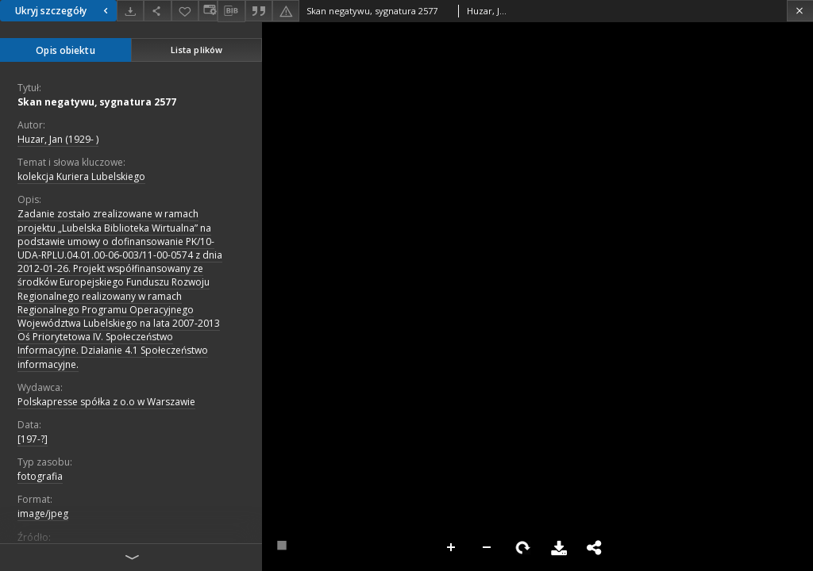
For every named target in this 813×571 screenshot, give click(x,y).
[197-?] (32, 439)
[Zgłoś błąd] (285, 10)
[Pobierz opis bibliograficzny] (231, 11)
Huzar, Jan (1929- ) (57, 139)
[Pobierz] (130, 10)
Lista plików (196, 50)
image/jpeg (42, 513)
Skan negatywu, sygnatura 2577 (96, 102)
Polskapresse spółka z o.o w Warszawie (106, 401)
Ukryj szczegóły (63, 10)
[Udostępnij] (157, 10)
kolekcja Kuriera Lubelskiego (81, 176)
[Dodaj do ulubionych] (184, 10)
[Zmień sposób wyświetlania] (208, 10)
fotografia (40, 476)
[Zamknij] (800, 10)
